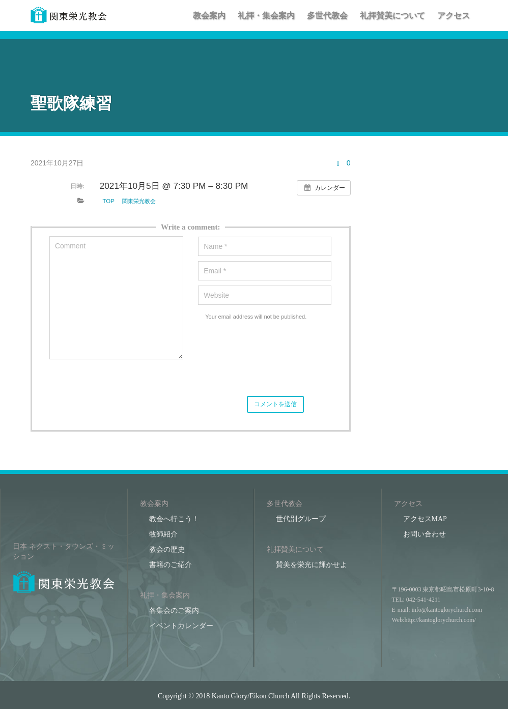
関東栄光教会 (139, 201)
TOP (109, 201)
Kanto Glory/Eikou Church (250, 696)
